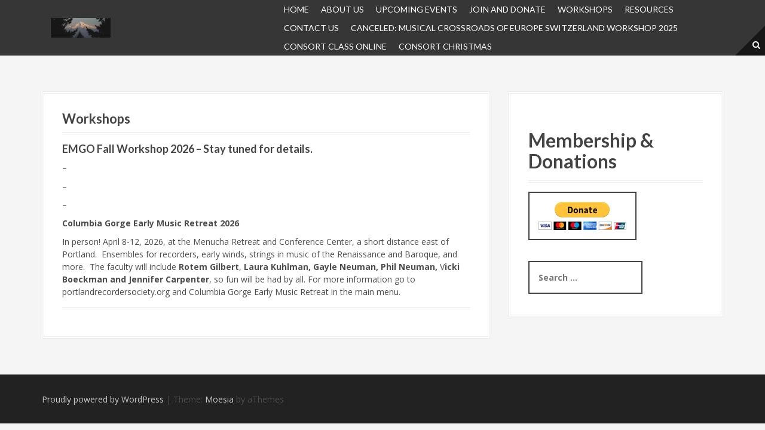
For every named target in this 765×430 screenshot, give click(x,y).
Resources (649, 9)
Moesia (219, 399)
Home (296, 9)
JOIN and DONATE (507, 9)
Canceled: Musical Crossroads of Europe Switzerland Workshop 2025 (514, 28)
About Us (342, 9)
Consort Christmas (445, 46)
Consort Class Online (335, 46)
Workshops (585, 9)
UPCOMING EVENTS (416, 9)
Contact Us (311, 28)
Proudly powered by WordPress (103, 399)
